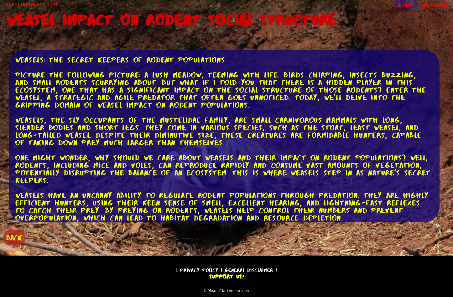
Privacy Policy (199, 269)
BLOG (406, 5)
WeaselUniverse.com (31, 4)
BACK (14, 236)
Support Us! (226, 275)
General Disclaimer (249, 269)
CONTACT (436, 5)
